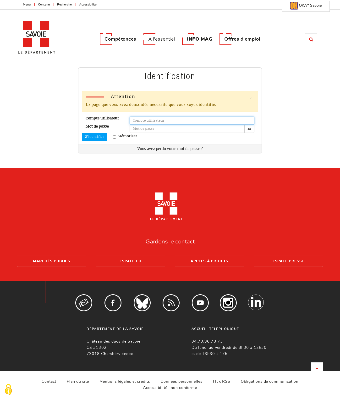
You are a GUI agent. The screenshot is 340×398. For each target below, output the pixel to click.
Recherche (64, 4)
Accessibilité (88, 4)
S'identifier (94, 137)
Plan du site (78, 381)
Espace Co (131, 261)
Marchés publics (52, 261)
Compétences (120, 39)
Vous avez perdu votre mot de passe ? (170, 149)
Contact (49, 381)
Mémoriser (125, 136)
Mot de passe (97, 126)
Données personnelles (182, 381)
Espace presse (288, 261)
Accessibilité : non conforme (170, 388)
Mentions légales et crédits (124, 381)
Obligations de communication (269, 381)
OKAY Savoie (306, 6)
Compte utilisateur (102, 118)
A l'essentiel (161, 39)
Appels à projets (209, 261)
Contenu (44, 4)
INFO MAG (199, 39)
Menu (27, 4)
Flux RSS (221, 381)
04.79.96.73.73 (207, 341)
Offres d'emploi (242, 39)
